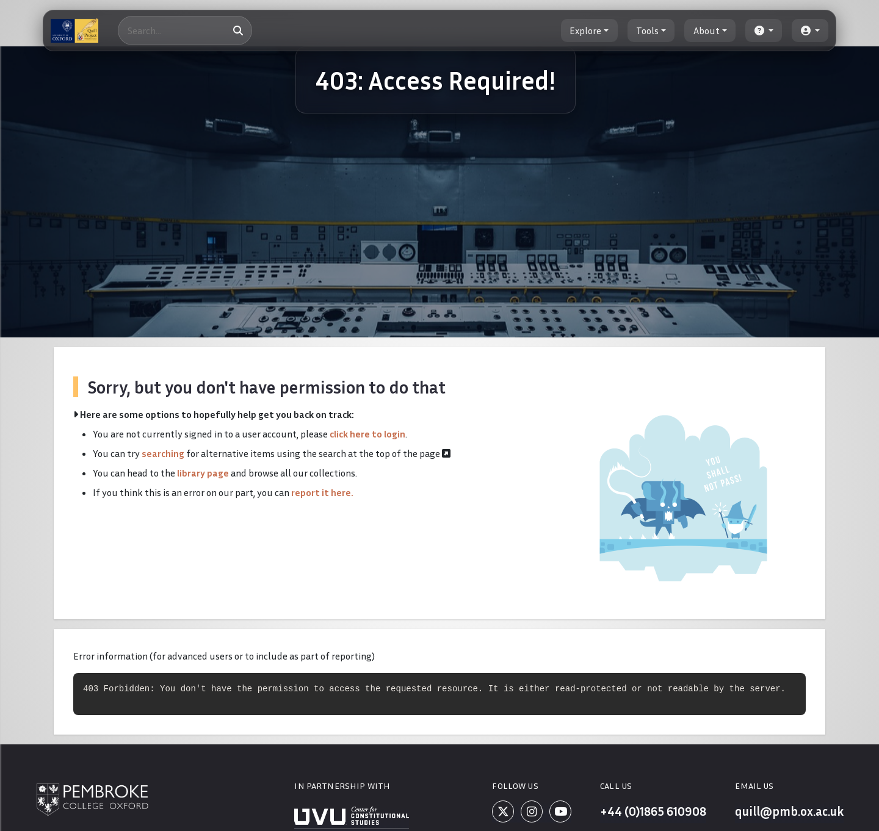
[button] (763, 30)
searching (163, 453)
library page (203, 473)
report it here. (322, 492)
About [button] (706, 30)
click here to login (367, 434)
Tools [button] (647, 30)
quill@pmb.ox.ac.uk (785, 813)
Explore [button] (585, 30)
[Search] (185, 30)
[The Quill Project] (74, 30)
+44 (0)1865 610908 (648, 813)
